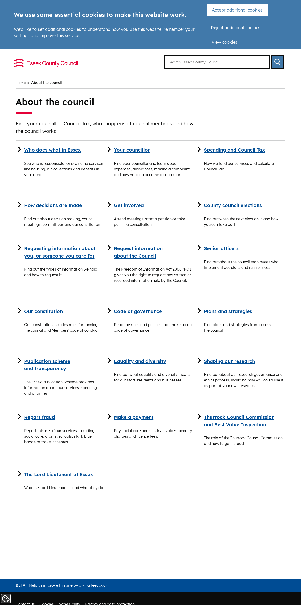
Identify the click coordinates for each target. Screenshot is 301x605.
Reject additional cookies (235, 27)
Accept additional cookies (237, 10)
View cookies (224, 42)
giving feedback (93, 585)
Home (21, 82)
